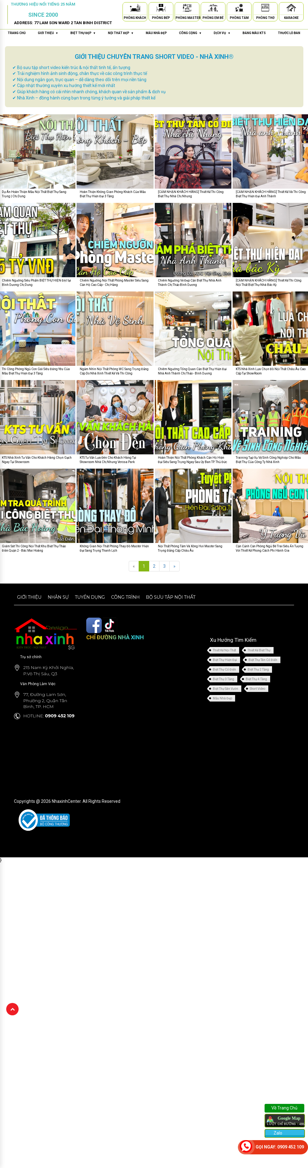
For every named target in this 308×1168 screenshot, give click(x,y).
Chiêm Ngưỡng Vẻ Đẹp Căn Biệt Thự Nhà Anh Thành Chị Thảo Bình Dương (189, 283)
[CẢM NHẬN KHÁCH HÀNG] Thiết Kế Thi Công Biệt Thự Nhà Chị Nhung (191, 194)
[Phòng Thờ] (265, 9)
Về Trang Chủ (284, 1107)
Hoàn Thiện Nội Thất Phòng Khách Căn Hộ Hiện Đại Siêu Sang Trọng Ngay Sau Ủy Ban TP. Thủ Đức (192, 460)
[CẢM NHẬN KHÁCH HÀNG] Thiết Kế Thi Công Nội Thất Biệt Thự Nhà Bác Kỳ (268, 283)
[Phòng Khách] (134, 9)
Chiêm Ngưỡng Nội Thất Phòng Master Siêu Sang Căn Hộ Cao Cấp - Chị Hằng (114, 283)
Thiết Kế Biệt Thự (259, 650)
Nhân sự (58, 597)
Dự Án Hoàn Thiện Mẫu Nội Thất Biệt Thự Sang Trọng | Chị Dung (34, 194)
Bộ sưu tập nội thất (170, 597)
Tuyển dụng (90, 597)
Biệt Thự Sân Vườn (225, 688)
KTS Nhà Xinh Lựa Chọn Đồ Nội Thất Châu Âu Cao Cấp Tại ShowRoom (271, 371)
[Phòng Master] (187, 9)
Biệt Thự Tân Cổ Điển (262, 660)
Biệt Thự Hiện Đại (225, 660)
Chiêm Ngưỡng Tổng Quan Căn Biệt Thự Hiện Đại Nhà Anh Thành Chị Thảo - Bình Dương (192, 371)
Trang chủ (17, 33)
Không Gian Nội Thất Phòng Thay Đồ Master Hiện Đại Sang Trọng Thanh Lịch (114, 548)
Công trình (125, 597)
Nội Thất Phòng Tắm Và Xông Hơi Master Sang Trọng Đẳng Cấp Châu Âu (190, 548)
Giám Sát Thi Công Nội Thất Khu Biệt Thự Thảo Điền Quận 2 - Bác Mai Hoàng (34, 548)
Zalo (277, 1133)
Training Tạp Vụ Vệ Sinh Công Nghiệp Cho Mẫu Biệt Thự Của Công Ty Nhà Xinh (268, 460)
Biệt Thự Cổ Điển (224, 669)
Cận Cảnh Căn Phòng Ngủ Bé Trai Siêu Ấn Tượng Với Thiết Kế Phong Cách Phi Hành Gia (269, 548)
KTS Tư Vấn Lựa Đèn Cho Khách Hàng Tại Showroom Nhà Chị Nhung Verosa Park (108, 460)
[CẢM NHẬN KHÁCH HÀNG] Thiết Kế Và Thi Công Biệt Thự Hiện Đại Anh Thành (271, 194)
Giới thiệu (29, 597)
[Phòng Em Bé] (213, 9)
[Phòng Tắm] (239, 9)
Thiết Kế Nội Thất (224, 650)
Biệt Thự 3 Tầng (223, 679)
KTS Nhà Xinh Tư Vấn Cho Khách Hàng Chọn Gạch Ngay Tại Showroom (37, 460)
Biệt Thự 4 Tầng (256, 679)
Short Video (257, 688)
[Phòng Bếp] (161, 9)
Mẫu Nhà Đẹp (222, 698)
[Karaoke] (291, 9)
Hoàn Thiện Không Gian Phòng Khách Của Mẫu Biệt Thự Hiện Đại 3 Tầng (113, 194)
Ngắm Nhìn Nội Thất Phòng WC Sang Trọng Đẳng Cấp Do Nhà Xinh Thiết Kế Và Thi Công (114, 371)
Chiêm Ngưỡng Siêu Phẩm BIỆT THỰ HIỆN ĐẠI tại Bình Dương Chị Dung (36, 283)
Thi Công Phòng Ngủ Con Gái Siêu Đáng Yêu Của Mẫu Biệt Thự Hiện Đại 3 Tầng (36, 371)
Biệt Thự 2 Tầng (258, 669)
